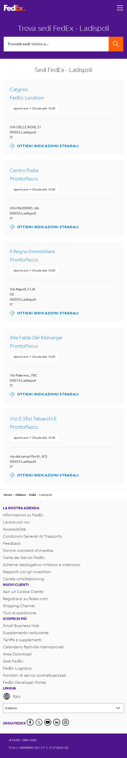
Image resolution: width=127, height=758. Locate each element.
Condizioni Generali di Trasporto (32, 536)
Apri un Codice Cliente (23, 591)
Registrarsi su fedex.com (25, 598)
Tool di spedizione (19, 612)
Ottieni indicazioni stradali (44, 145)
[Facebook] (30, 722)
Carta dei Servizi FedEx (24, 557)
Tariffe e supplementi (22, 639)
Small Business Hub (21, 625)
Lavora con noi (16, 521)
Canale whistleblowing (23, 578)
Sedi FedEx (13, 660)
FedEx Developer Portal (24, 682)
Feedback (12, 543)
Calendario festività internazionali (33, 646)
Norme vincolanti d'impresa (28, 550)
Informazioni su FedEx (23, 514)
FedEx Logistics (17, 668)
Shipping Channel (19, 605)
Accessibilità (14, 529)
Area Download (17, 653)
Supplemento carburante (26, 632)
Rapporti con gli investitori (27, 571)
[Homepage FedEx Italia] (14, 8)
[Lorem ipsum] (63, 708)
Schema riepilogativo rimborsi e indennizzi (41, 564)
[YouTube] (47, 722)
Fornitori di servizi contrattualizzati (34, 675)
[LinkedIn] (56, 722)
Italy (11, 696)
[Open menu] (120, 8)
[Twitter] (39, 722)
